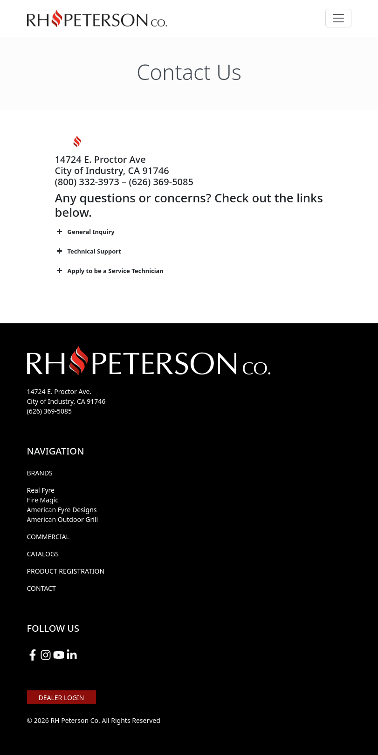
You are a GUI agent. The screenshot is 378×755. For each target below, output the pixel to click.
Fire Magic (42, 499)
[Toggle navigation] (338, 18)
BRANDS (40, 472)
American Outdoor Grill (62, 519)
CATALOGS (43, 553)
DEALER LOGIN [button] (61, 697)
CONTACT (41, 588)
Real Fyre (41, 490)
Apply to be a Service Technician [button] (109, 270)
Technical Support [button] (88, 251)
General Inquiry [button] (85, 231)
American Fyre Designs (62, 509)
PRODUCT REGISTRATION (66, 571)
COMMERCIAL (48, 536)
